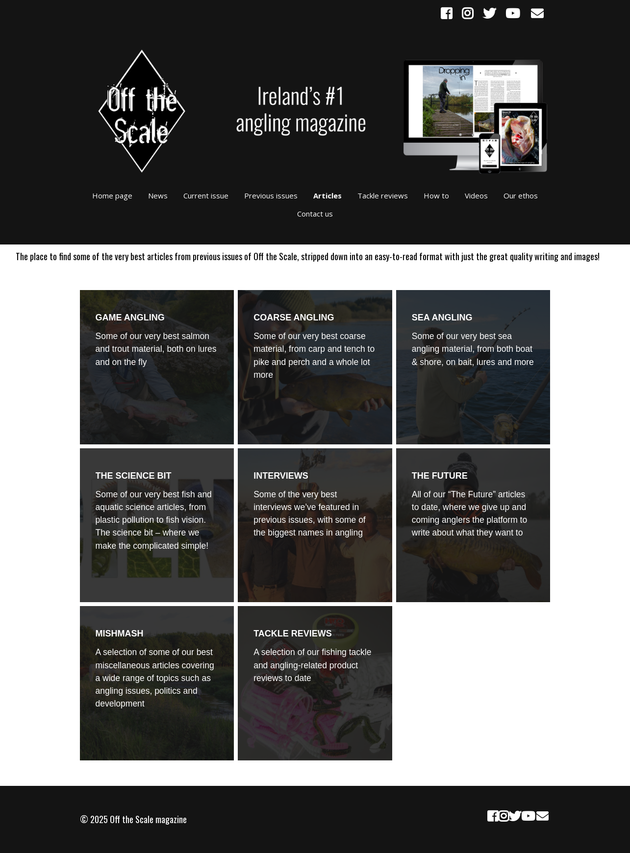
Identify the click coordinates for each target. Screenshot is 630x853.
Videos (476, 195)
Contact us (315, 214)
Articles (327, 195)
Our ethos (521, 195)
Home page (112, 195)
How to (436, 195)
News (158, 195)
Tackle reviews (382, 195)
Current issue (205, 195)
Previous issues (271, 195)
